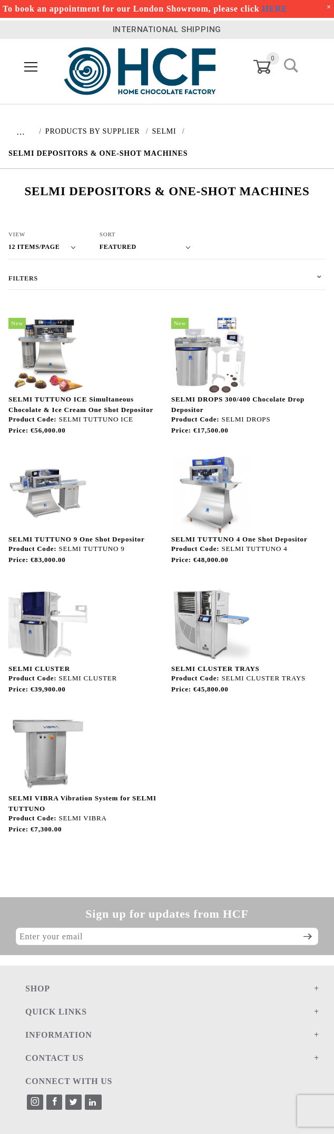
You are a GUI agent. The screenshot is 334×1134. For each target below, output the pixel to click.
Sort (108, 234)
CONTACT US (54, 1057)
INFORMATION (58, 1034)
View (16, 234)
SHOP (37, 988)
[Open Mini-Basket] (268, 66)
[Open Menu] (31, 67)
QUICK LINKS (56, 1011)
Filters (23, 278)
